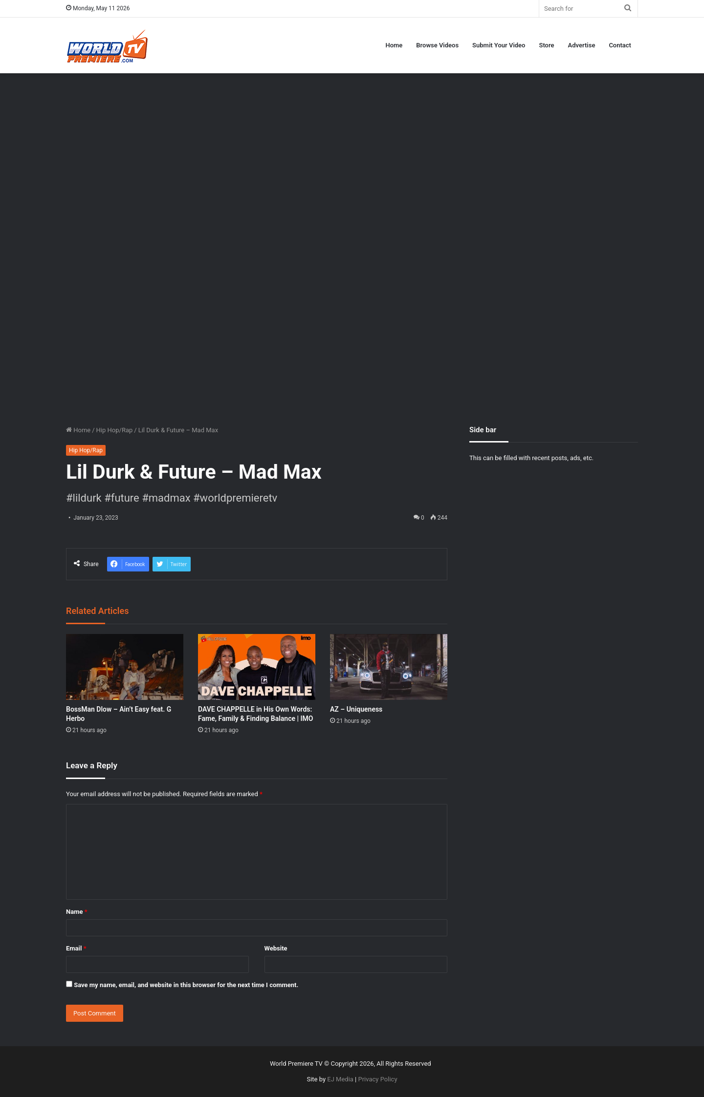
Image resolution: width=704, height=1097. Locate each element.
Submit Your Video (498, 45)
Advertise (581, 45)
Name (77, 911)
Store (546, 45)
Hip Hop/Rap (114, 430)
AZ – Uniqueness (356, 709)
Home (393, 45)
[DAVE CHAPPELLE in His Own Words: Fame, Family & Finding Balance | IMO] (256, 667)
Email (76, 948)
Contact (620, 45)
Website (275, 948)
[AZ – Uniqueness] (388, 667)
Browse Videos (437, 45)
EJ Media (340, 1079)
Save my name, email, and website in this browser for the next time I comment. (186, 985)
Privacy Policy (377, 1079)
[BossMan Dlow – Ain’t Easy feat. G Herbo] (124, 667)
